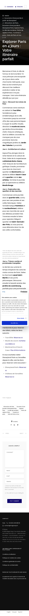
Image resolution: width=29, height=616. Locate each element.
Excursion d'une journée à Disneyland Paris (13, 407)
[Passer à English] (8, 612)
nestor (7, 16)
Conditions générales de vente (11, 561)
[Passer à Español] (20, 612)
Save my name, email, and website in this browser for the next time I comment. (14, 487)
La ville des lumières (9, 30)
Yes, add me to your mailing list (14, 493)
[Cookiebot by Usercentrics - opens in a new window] (20, 292)
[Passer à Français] (14, 612)
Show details (20, 318)
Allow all (14, 323)
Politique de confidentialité (10, 565)
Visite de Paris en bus (14, 35)
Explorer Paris (19, 28)
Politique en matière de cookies (11, 558)
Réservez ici (18, 337)
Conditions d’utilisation (9, 554)
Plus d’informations (17, 350)
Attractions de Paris (11, 23)
